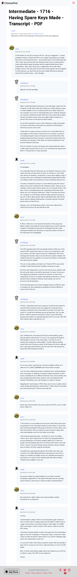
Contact (27, 573)
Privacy (45, 573)
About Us (39, 573)
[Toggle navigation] (73, 3)
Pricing (33, 573)
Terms (50, 573)
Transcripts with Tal (37, 33)
